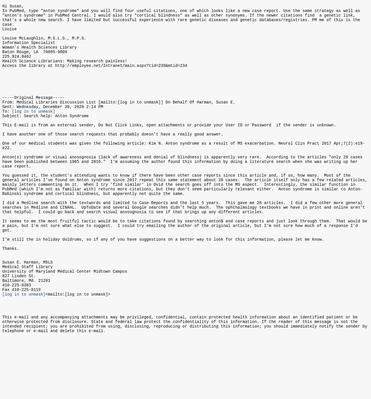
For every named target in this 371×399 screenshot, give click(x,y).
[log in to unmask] (33, 131)
